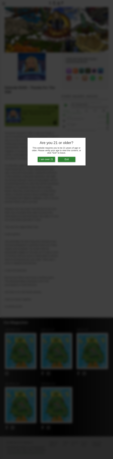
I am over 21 (46, 159)
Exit (67, 159)
